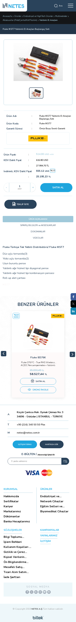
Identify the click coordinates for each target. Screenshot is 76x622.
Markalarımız (12, 511)
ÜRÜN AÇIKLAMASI (38, 219)
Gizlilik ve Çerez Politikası (14, 552)
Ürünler (17, 16)
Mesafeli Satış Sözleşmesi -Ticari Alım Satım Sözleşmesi (16, 567)
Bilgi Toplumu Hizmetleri (13, 537)
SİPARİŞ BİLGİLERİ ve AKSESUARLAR (38, 225)
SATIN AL (58, 187)
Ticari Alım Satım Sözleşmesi (15, 572)
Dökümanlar (12, 516)
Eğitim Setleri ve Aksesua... (51, 506)
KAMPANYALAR (49, 530)
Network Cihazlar (51, 501)
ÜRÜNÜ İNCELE (38, 390)
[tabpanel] (38, 354)
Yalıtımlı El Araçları (48, 20)
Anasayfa (7, 16)
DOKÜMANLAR (38, 231)
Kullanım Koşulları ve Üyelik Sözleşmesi (18, 547)
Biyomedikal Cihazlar (54, 511)
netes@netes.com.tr (28, 432)
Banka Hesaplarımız (17, 521)
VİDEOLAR (38, 238)
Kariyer (8, 506)
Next (72, 354)
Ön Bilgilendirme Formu (15, 562)
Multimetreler (61, 16)
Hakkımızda (11, 496)
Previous (3, 353)
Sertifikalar (11, 501)
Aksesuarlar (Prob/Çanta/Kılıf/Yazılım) (20, 20)
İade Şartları (12, 577)
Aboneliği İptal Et (46, 454)
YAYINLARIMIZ (48, 535)
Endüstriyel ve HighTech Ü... (49, 496)
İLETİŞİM (45, 541)
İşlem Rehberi (13, 542)
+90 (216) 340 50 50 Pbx (31, 424)
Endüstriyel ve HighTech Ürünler (38, 16)
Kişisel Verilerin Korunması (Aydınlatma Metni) (16, 557)
